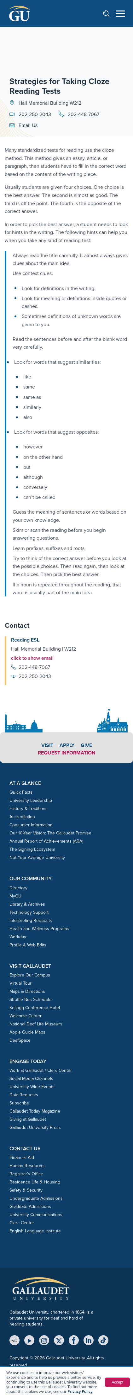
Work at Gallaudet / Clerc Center (40, 1070)
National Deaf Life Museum (35, 1024)
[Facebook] (74, 1340)
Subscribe (19, 1103)
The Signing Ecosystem (32, 849)
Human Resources (27, 1165)
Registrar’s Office (26, 1174)
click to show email (32, 658)
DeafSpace (20, 1040)
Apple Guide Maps (27, 1032)
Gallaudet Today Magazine (34, 1111)
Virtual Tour (20, 983)
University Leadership (30, 800)
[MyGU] (14, 1340)
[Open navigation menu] (120, 14)
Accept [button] (117, 1382)
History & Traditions (28, 808)
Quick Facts (20, 792)
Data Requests (23, 1095)
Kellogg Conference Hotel (34, 1007)
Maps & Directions (27, 991)
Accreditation (22, 816)
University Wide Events (32, 1086)
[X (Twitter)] (59, 1340)
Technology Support (29, 912)
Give (86, 745)
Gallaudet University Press (35, 1127)
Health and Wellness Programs (39, 928)
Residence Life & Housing (34, 1182)
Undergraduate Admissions (36, 1198)
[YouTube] (29, 1340)
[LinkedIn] (89, 1340)
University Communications (35, 1214)
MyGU (15, 896)
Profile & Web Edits (27, 945)
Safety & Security (26, 1190)
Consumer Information (31, 825)
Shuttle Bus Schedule (30, 999)
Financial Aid (21, 1157)
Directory (18, 888)
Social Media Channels (31, 1078)
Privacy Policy (79, 1391)
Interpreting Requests (30, 920)
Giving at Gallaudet (27, 1119)
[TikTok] (103, 1340)
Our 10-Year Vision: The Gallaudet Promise (50, 833)
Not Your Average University (37, 857)
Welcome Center (25, 1016)
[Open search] (109, 13)
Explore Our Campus (29, 975)
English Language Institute (35, 1231)
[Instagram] (44, 1340)
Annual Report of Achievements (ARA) (46, 841)
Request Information (66, 752)
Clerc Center (21, 1223)
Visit (47, 745)
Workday (17, 937)
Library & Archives (27, 904)
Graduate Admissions (30, 1206)
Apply (67, 745)
